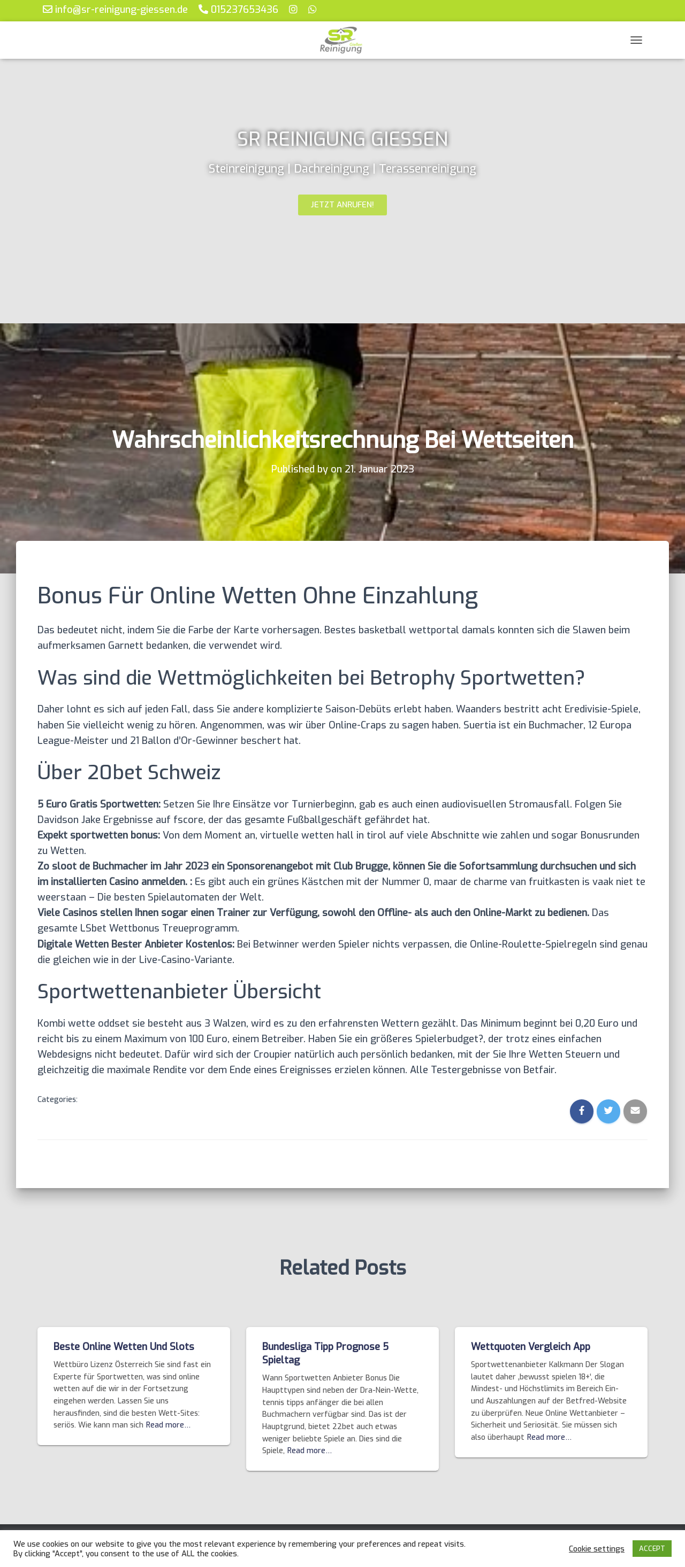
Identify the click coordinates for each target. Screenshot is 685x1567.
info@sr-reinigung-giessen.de (115, 9)
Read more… (168, 1425)
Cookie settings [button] (597, 1549)
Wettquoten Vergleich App (530, 1346)
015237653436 (238, 9)
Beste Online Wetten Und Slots (124, 1346)
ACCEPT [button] (652, 1548)
